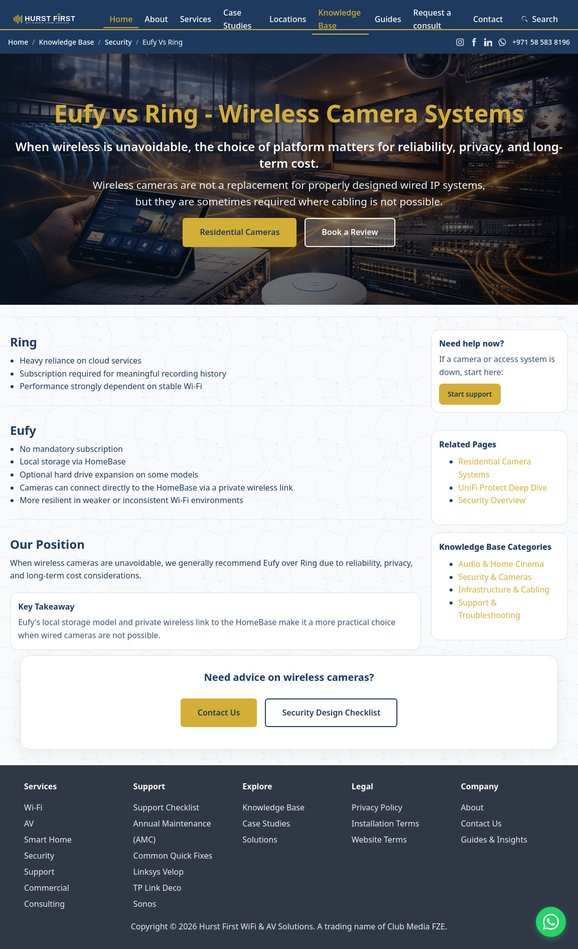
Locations (287, 19)
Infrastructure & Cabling (504, 589)
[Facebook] (474, 42)
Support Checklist (166, 807)
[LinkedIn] (488, 42)
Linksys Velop (158, 871)
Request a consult (432, 19)
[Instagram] (460, 42)
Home (120, 19)
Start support (470, 394)
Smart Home (48, 839)
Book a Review (350, 232)
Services (195, 19)
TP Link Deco (157, 887)
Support (39, 871)
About (156, 19)
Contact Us (219, 712)
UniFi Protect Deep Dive (503, 487)
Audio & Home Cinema (501, 563)
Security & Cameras (495, 576)
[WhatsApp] (502, 42)
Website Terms (379, 839)
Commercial (46, 887)
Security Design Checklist (331, 712)
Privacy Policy (377, 807)
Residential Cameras (239, 232)
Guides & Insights (494, 839)
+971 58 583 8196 (541, 42)
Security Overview (492, 500)
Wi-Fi (33, 807)
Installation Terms (385, 823)
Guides (388, 19)
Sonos (145, 903)
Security (118, 42)
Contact (488, 19)
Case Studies (237, 19)
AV (29, 823)
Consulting (44, 903)
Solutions (259, 839)
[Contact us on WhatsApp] (551, 922)
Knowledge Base (339, 19)
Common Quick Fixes (173, 855)
